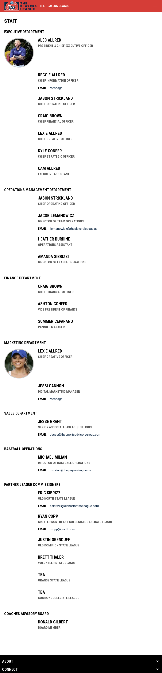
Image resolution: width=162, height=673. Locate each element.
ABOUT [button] (7, 661)
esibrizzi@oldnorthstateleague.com (74, 506)
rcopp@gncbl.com (62, 529)
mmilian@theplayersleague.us (70, 470)
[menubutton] (155, 5)
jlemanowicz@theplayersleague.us (73, 229)
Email (42, 88)
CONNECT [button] (10, 669)
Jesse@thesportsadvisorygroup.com (75, 435)
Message (56, 88)
